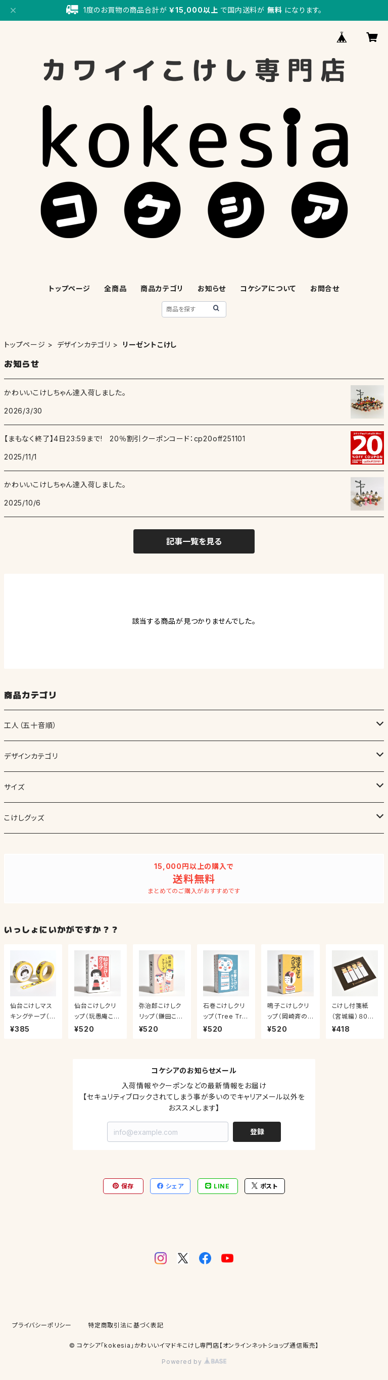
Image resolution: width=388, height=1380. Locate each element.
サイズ (14, 787)
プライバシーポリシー (42, 1325)
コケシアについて (268, 288)
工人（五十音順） (30, 725)
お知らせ (212, 288)
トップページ (69, 288)
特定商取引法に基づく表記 (126, 1325)
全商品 (115, 288)
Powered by (194, 1361)
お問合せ (325, 288)
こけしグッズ (24, 817)
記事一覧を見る (194, 541)
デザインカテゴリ (84, 344)
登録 (257, 1131)
